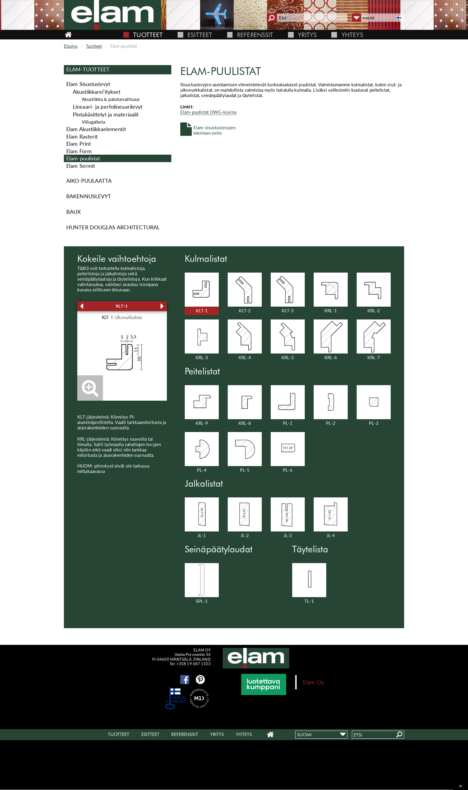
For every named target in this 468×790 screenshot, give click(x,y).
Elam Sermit (80, 165)
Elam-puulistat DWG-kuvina (208, 112)
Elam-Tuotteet (88, 69)
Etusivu (71, 46)
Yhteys (352, 35)
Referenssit (255, 35)
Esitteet (199, 35)
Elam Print (78, 143)
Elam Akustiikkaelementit (96, 129)
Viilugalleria (93, 122)
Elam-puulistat (83, 158)
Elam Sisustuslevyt (88, 84)
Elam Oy (313, 682)
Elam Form (79, 151)
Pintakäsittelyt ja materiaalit (105, 114)
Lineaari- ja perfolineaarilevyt (107, 107)
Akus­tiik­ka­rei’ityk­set (96, 92)
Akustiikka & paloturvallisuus (111, 99)
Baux (73, 211)
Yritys (307, 35)
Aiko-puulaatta (89, 180)
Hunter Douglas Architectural (113, 227)
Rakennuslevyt (88, 196)
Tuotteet (148, 35)
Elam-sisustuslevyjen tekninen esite (214, 130)
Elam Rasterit (82, 136)
